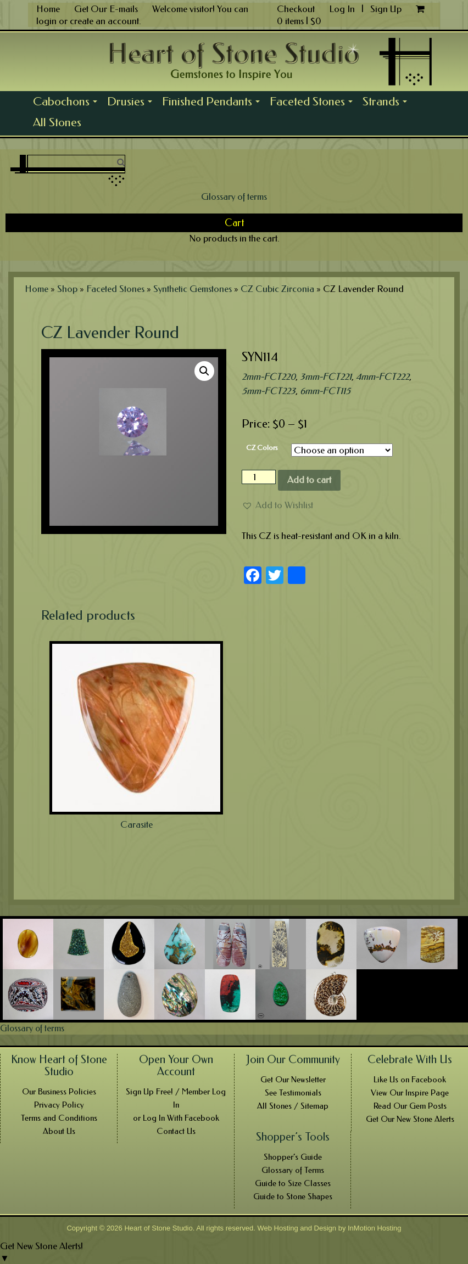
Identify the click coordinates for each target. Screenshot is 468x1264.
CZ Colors (262, 447)
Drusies (132, 103)
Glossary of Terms (292, 1170)
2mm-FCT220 (269, 376)
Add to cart (309, 479)
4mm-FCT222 (382, 376)
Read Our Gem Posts (410, 1106)
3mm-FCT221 (326, 376)
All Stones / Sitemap (292, 1106)
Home (48, 8)
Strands (387, 103)
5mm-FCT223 (269, 390)
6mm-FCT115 (325, 390)
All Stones (57, 122)
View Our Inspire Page (410, 1093)
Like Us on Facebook (410, 1080)
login (46, 20)
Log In (343, 8)
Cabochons (67, 103)
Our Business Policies (59, 1092)
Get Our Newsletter (293, 1080)
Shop (67, 288)
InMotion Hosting (375, 1228)
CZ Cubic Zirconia (277, 288)
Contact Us (176, 1131)
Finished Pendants (213, 103)
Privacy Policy (59, 1105)
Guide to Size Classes (293, 1183)
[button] (277, 505)
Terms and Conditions (59, 1118)
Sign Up (386, 8)
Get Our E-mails (106, 8)
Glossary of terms (234, 196)
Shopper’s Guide (293, 1157)
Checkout (296, 8)
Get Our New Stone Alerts (410, 1119)
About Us (59, 1131)
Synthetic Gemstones (192, 288)
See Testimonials (293, 1093)
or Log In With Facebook (176, 1118)
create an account (104, 20)
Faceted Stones (314, 103)
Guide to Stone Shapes (292, 1196)
